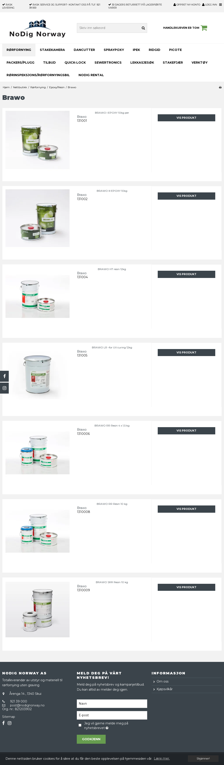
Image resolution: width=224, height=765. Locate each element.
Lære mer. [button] (162, 758)
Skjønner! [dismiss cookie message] (203, 758)
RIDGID (154, 50)
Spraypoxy (114, 50)
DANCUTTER (84, 50)
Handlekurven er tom (185, 27)
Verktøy (200, 62)
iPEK (136, 50)
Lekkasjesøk (142, 62)
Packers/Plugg (20, 62)
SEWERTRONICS (108, 62)
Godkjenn (91, 739)
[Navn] (112, 703)
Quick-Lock (75, 62)
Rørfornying (19, 50)
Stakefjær (173, 62)
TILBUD (49, 62)
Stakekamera (52, 50)
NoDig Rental (91, 75)
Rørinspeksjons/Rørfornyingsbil (38, 75)
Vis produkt (186, 117)
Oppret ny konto (189, 4)
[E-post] (112, 715)
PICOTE (175, 50)
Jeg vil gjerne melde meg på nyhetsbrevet (107, 725)
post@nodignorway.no (27, 705)
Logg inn (209, 4)
